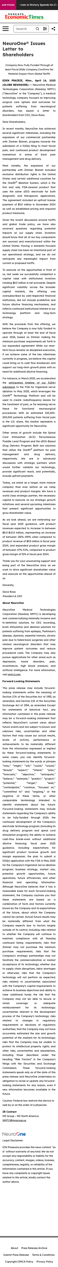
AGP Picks (8, 5)
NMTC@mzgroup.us (14, 1120)
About (14, 1248)
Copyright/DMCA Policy (19, 1261)
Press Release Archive (34, 1248)
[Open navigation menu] (5, 29)
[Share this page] (53, 29)
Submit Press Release (16, 1254)
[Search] (24, 28)
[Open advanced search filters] (45, 28)
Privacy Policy (44, 1261)
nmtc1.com (14, 674)
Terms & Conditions (43, 1254)
